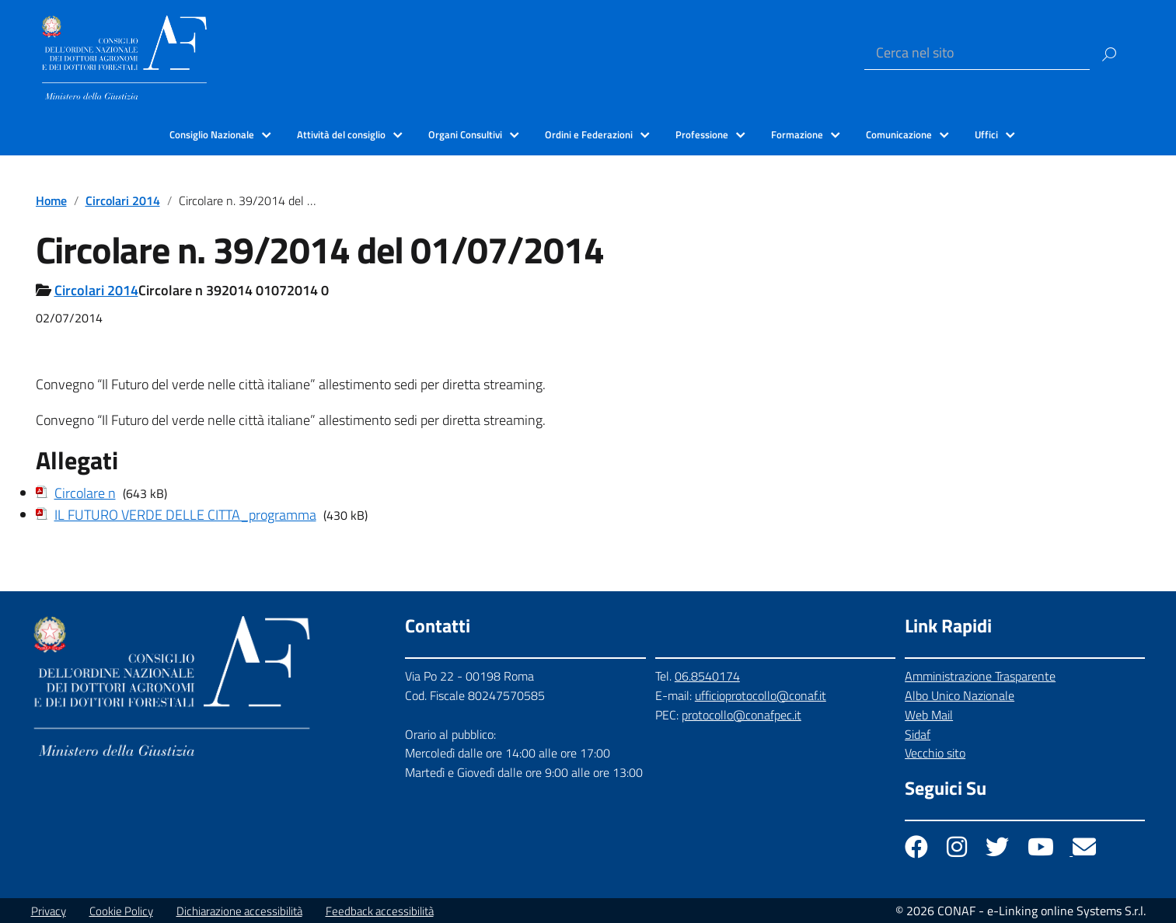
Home (51, 200)
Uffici (986, 134)
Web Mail (929, 714)
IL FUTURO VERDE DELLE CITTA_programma (185, 514)
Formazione (797, 134)
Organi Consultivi (465, 134)
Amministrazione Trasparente (980, 676)
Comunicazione (899, 134)
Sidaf (917, 734)
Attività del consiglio (341, 134)
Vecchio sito (935, 753)
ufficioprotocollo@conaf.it (760, 695)
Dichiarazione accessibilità (239, 911)
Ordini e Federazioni (589, 134)
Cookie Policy (121, 911)
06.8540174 (707, 676)
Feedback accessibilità (380, 911)
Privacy (48, 911)
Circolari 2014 (122, 200)
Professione (701, 134)
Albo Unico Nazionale (959, 695)
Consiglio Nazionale (211, 134)
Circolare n (85, 492)
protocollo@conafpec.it (741, 714)
